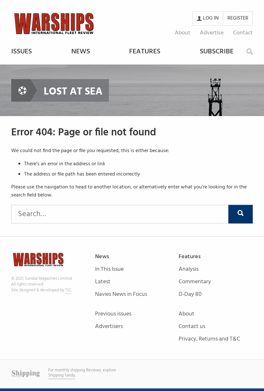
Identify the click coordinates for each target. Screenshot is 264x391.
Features (144, 52)
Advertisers (109, 327)
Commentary (195, 282)
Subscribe (216, 52)
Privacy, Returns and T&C (209, 339)
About (182, 33)
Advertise (212, 33)
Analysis (188, 269)
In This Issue (109, 269)
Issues (21, 52)
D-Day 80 (190, 294)
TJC (68, 290)
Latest (102, 282)
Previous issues (113, 314)
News (80, 52)
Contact (243, 33)
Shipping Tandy (61, 375)
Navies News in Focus (121, 294)
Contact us (192, 327)
